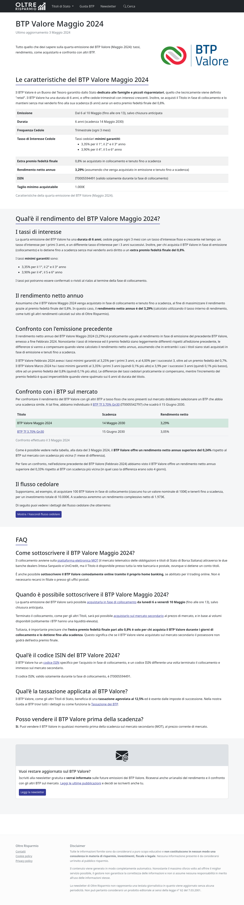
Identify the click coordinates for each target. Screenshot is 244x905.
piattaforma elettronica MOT (78, 560)
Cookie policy (24, 856)
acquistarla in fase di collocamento (111, 602)
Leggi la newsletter (32, 792)
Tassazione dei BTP (104, 704)
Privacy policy (24, 861)
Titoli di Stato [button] (61, 6)
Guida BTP (87, 6)
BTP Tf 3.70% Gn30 (106, 404)
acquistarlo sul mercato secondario (139, 616)
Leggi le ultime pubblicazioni (80, 783)
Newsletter (108, 6)
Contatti (21, 851)
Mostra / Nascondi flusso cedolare (38, 514)
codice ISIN (51, 662)
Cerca (128, 6)
